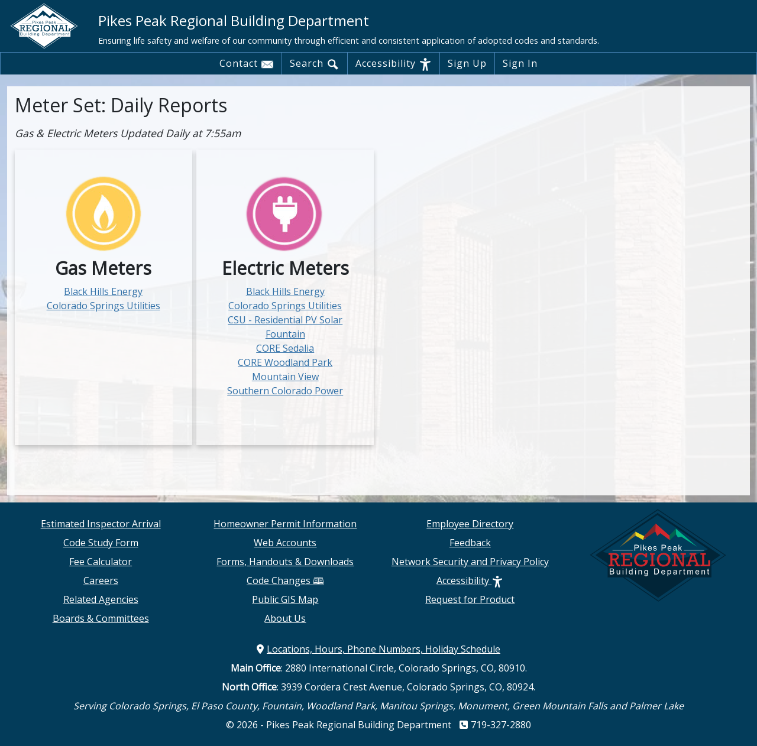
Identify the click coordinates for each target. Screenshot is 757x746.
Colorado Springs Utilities (103, 305)
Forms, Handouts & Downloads (285, 561)
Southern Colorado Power (285, 390)
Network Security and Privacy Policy (470, 561)
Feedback (470, 542)
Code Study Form (100, 542)
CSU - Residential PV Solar (285, 319)
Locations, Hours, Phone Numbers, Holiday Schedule (378, 649)
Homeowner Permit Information (285, 523)
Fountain (285, 333)
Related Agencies (100, 599)
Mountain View (285, 376)
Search (314, 64)
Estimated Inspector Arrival (101, 523)
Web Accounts (285, 542)
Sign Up (467, 63)
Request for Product (470, 599)
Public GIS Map (285, 599)
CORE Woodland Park (285, 362)
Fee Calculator (100, 561)
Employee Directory (469, 523)
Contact (246, 64)
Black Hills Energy (103, 291)
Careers (100, 580)
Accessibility (393, 64)
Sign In (520, 63)
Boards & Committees (101, 618)
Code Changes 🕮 (285, 580)
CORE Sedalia (285, 348)
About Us (285, 618)
